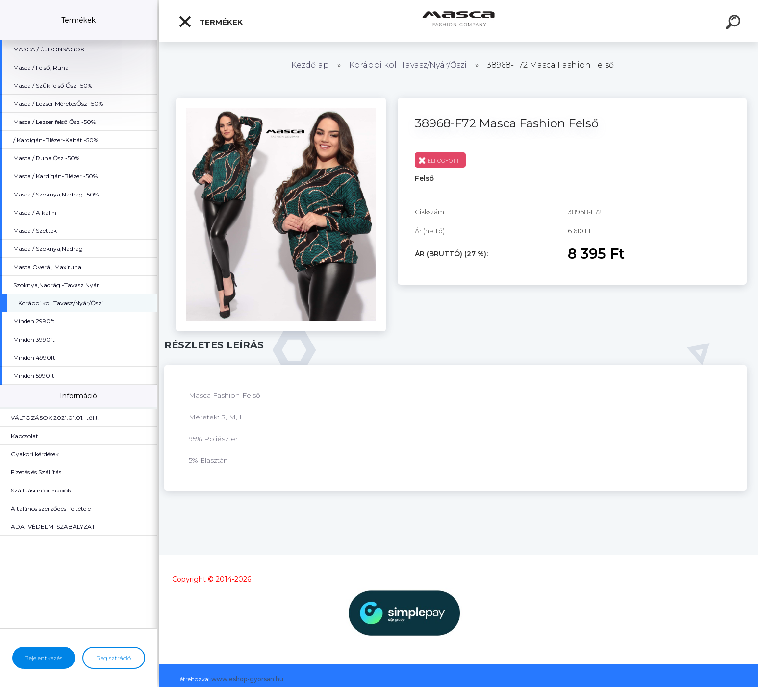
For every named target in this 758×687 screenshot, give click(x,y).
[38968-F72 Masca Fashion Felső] (281, 101)
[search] (734, 23)
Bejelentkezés (43, 658)
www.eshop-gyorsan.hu (247, 679)
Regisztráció (113, 658)
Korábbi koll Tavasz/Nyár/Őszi (409, 65)
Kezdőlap (310, 65)
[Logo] (459, 21)
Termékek (210, 21)
